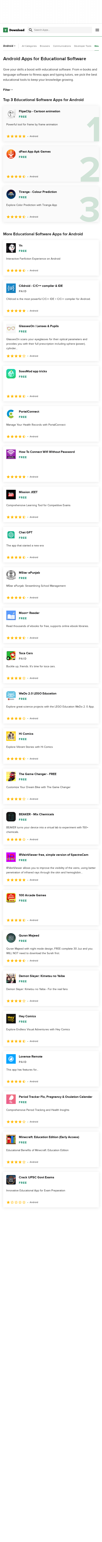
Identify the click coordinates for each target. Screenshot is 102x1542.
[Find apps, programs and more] (60, 30)
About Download (66, 1534)
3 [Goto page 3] (27, 1216)
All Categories (29, 46)
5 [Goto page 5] (48, 1216)
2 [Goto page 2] (17, 1216)
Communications (62, 46)
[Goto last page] (92, 1216)
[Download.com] (13, 30)
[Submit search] (31, 30)
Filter (8, 90)
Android (9, 46)
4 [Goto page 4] (38, 1216)
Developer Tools (82, 46)
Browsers (45, 46)
